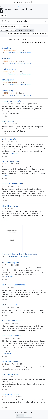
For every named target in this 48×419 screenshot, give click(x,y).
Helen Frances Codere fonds (13, 285)
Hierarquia (25, 26)
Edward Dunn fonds (10, 206)
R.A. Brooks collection (11, 361)
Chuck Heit (6, 48)
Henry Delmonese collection (13, 320)
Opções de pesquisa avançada (14, 21)
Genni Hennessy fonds (11, 262)
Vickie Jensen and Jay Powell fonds (19, 53)
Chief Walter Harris (9, 69)
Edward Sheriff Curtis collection (18, 257)
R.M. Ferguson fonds (10, 374)
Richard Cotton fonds (10, 394)
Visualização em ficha (8, 30)
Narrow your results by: (24, 2)
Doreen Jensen (8, 80)
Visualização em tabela (25, 30)
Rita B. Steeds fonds (10, 121)
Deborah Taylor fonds (11, 161)
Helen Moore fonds (10, 305)
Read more (15, 153)
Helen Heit (6, 58)
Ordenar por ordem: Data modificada (18, 34)
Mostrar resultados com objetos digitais (33, 42)
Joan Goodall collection (11, 335)
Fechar (20, 7)
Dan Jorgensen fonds (10, 139)
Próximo (28, 416)
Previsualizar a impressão (9, 26)
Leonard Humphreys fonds (13, 101)
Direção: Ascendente (39, 34)
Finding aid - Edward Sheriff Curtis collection (20, 254)
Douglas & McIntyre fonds (12, 184)
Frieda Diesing (7, 90)
